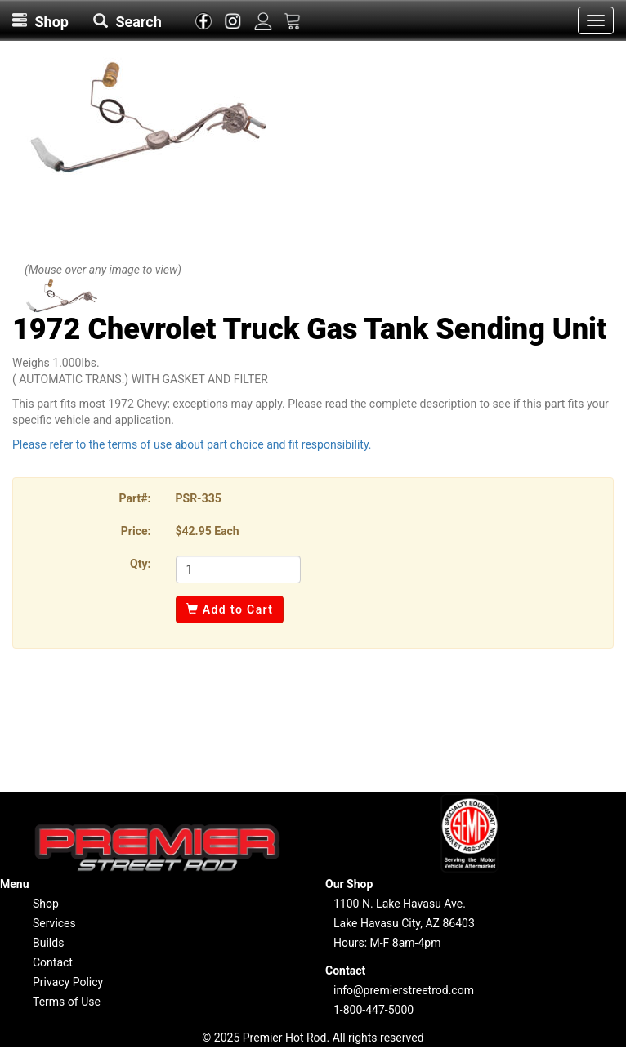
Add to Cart (230, 609)
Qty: (140, 563)
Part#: (135, 498)
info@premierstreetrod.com (403, 990)
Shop (46, 903)
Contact (53, 962)
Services (54, 923)
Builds (48, 942)
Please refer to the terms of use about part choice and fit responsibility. (192, 444)
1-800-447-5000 (373, 1009)
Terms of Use (67, 1001)
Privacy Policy (68, 982)
